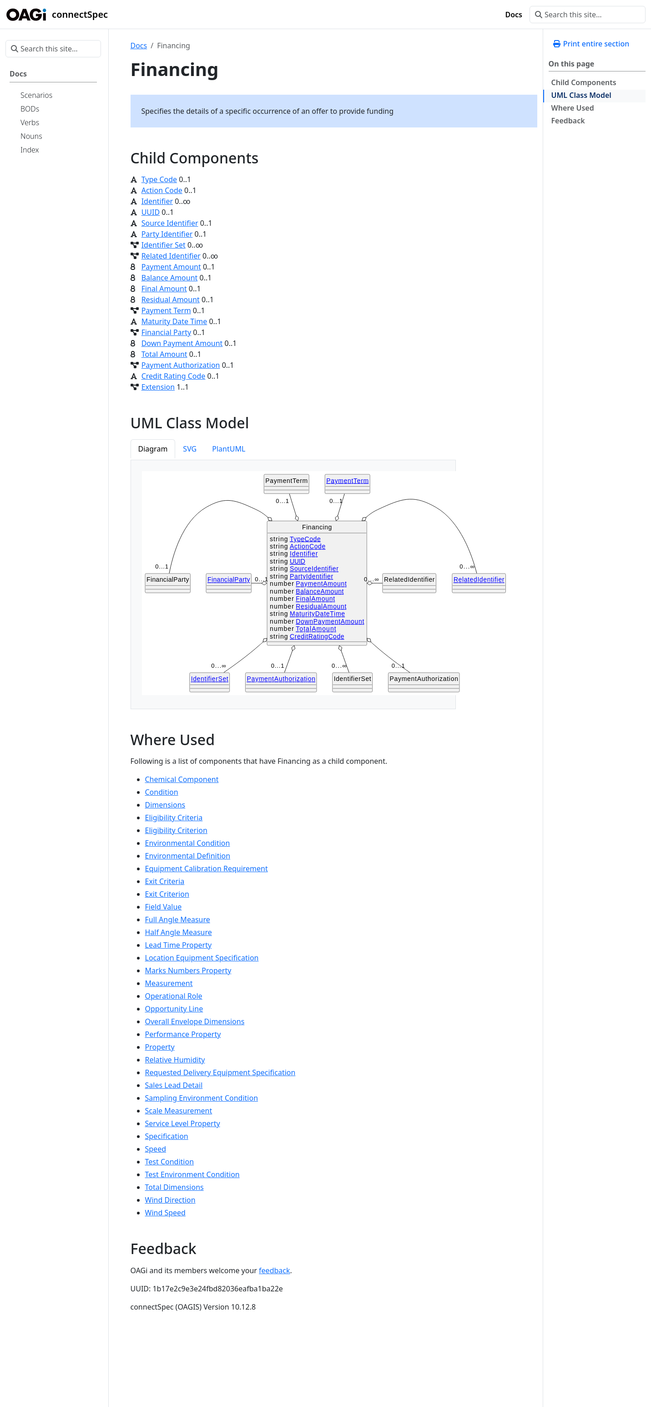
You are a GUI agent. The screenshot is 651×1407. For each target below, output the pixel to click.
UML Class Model (581, 95)
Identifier (157, 201)
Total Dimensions (174, 1187)
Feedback (568, 121)
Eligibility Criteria (174, 818)
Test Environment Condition (192, 1174)
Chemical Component (182, 779)
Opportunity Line (174, 1009)
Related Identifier (171, 256)
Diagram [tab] (153, 449)
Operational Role (173, 996)
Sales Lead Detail (174, 1085)
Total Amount (164, 354)
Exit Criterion (167, 894)
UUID (150, 212)
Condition (161, 792)
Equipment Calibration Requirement (206, 869)
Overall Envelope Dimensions (195, 1021)
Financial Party (166, 332)
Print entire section (591, 44)
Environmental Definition (188, 856)
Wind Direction (170, 1200)
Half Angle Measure (178, 932)
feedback (274, 1270)
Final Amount (164, 289)
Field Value (163, 907)
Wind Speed (165, 1213)
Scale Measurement (178, 1111)
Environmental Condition (187, 843)
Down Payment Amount (182, 343)
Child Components (583, 82)
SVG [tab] (190, 449)
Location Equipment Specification (202, 958)
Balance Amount (169, 278)
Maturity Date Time (174, 321)
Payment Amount (171, 267)
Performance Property (183, 1034)
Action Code (161, 190)
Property (160, 1047)
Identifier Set (163, 245)
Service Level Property (182, 1123)
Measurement (169, 983)
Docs (139, 46)
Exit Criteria (165, 881)
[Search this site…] (588, 14)
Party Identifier (167, 234)
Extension (158, 387)
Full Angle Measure (177, 919)
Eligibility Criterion (176, 830)
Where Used (572, 108)
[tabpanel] (293, 584)
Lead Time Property (178, 945)
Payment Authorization (180, 365)
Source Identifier (169, 223)
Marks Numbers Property (188, 970)
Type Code (159, 179)
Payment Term (166, 310)
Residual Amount (170, 300)
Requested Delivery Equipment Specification (220, 1072)
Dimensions (165, 805)
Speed (156, 1149)
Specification (166, 1136)
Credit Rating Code (173, 376)
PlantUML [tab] (228, 449)
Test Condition (169, 1162)
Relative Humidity (175, 1060)
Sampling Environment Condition (201, 1098)
